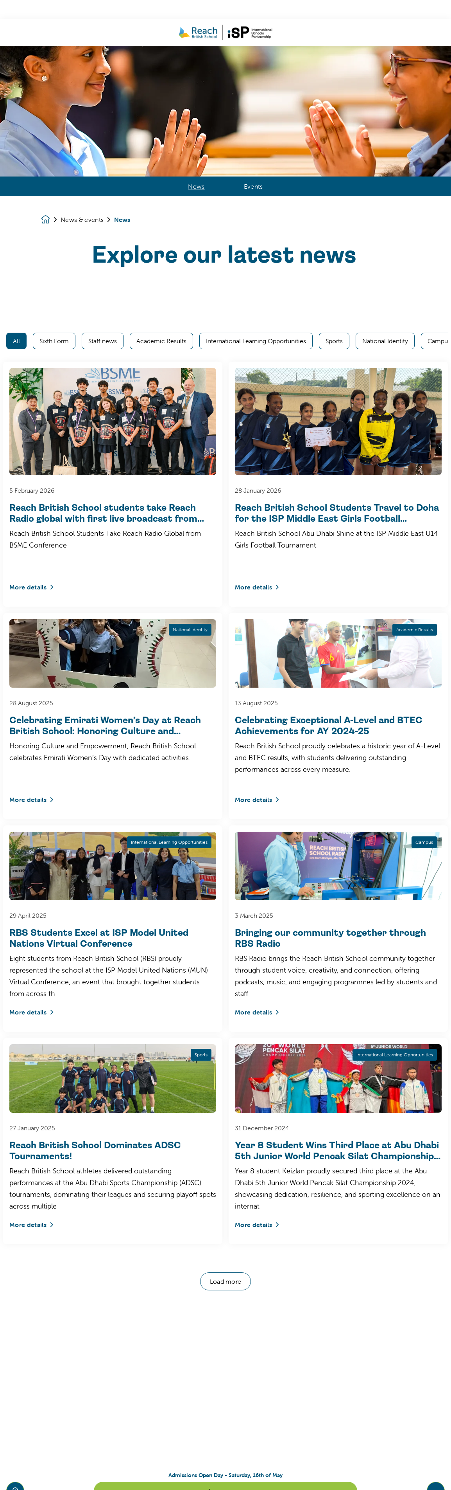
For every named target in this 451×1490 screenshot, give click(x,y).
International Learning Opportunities (256, 122)
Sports (334, 122)
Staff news (102, 122)
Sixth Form (54, 122)
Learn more (225, 1472)
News (196, 36)
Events (253, 36)
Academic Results (161, 122)
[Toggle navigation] (436, 1472)
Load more (226, 1063)
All (16, 122)
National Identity (385, 122)
